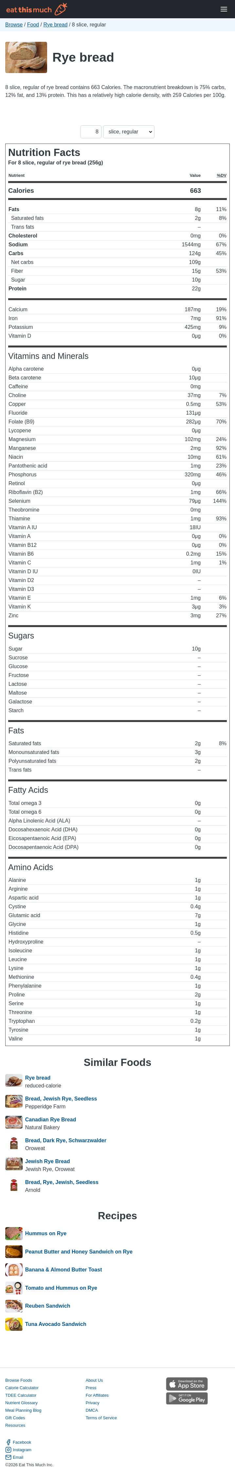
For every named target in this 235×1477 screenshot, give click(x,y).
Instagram (18, 1450)
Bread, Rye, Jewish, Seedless (62, 1182)
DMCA (92, 1410)
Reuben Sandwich (47, 1306)
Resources (15, 1425)
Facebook (18, 1442)
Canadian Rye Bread (50, 1119)
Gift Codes (15, 1417)
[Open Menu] (224, 9)
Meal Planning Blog (23, 1410)
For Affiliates (97, 1395)
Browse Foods (18, 1380)
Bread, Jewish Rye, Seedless (61, 1098)
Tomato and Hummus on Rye (61, 1288)
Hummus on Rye (45, 1233)
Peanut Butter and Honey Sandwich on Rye (79, 1251)
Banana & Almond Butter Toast (63, 1269)
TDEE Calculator (20, 1395)
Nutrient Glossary (21, 1402)
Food (33, 24)
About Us (94, 1380)
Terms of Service (101, 1417)
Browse (14, 24)
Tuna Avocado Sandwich (55, 1324)
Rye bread (56, 24)
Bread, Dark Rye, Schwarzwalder (65, 1140)
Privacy (92, 1402)
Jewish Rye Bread (47, 1161)
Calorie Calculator (22, 1387)
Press (91, 1387)
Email (14, 1457)
